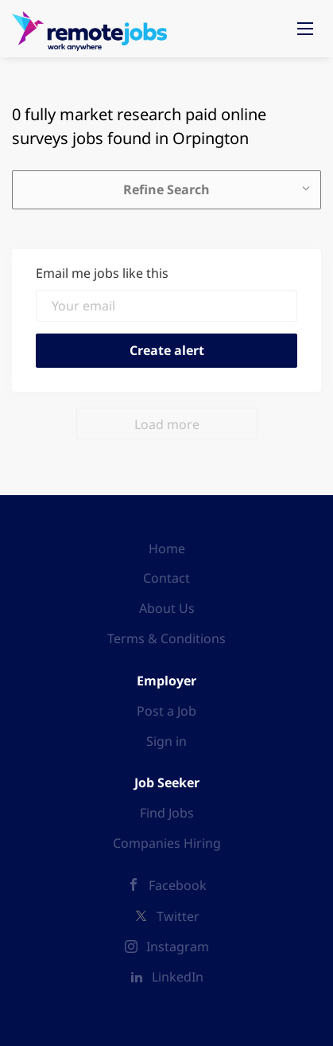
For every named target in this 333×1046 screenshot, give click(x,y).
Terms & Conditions (166, 638)
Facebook (178, 885)
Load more (166, 424)
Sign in (166, 741)
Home (167, 548)
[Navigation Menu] (305, 28)
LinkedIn (177, 977)
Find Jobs (167, 813)
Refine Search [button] (166, 189)
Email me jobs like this (102, 273)
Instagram (177, 946)
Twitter (178, 916)
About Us (167, 608)
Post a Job (166, 711)
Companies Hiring (167, 843)
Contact (166, 578)
